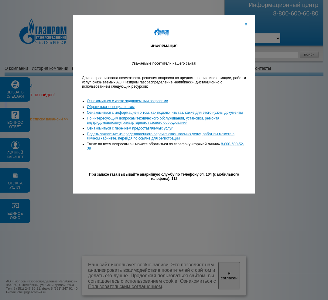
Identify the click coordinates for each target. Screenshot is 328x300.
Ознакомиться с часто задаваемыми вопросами (127, 101)
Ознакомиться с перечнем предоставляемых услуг (130, 128)
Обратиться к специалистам (111, 107)
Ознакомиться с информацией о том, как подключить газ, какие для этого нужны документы (165, 112)
